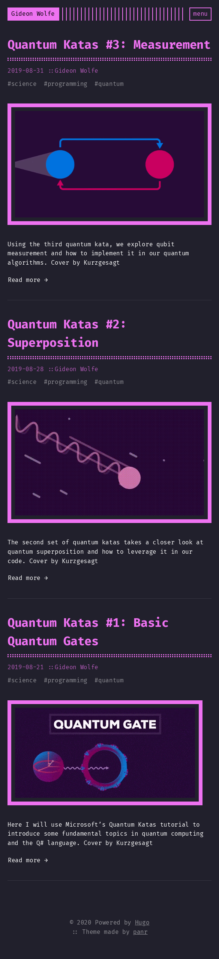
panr (140, 931)
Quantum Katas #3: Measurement (109, 44)
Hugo (142, 922)
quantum (111, 83)
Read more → (28, 279)
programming (67, 83)
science (24, 83)
